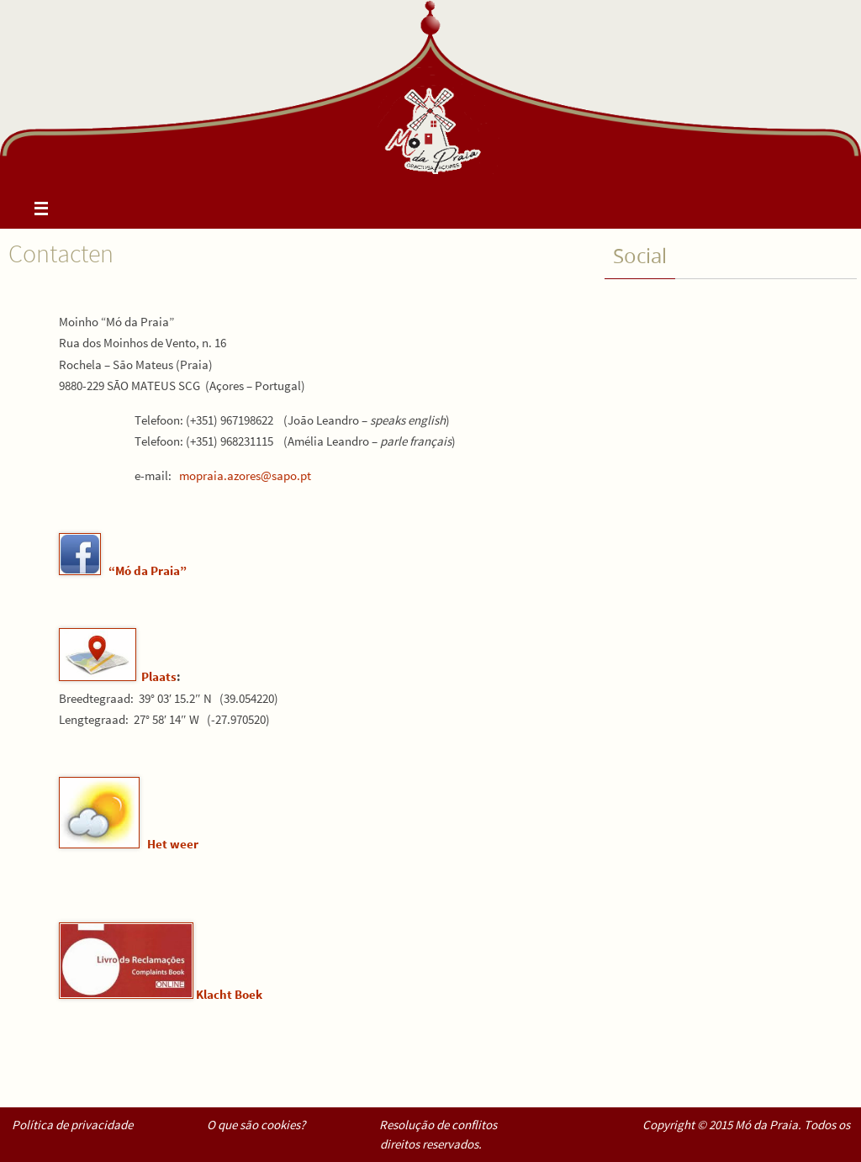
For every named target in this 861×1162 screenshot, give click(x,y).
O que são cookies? (256, 1125)
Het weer (172, 844)
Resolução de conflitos (438, 1125)
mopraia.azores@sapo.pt (245, 475)
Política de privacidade (72, 1125)
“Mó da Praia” (147, 570)
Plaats (159, 676)
